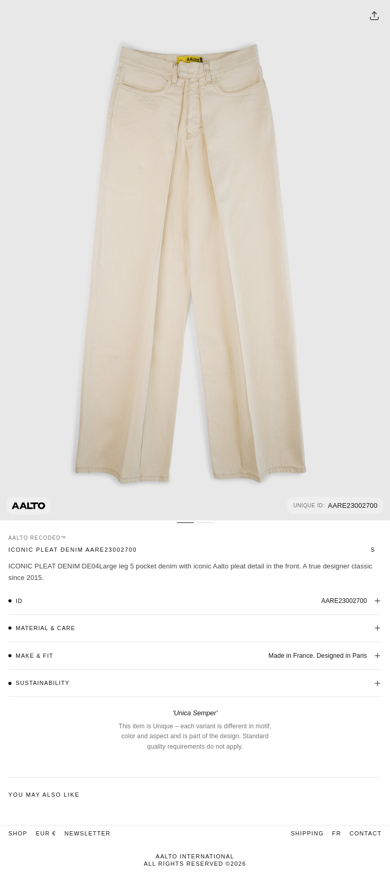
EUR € (46, 833)
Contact (365, 833)
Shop (17, 833)
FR (336, 833)
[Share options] (374, 15)
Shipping (307, 833)
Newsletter (87, 833)
